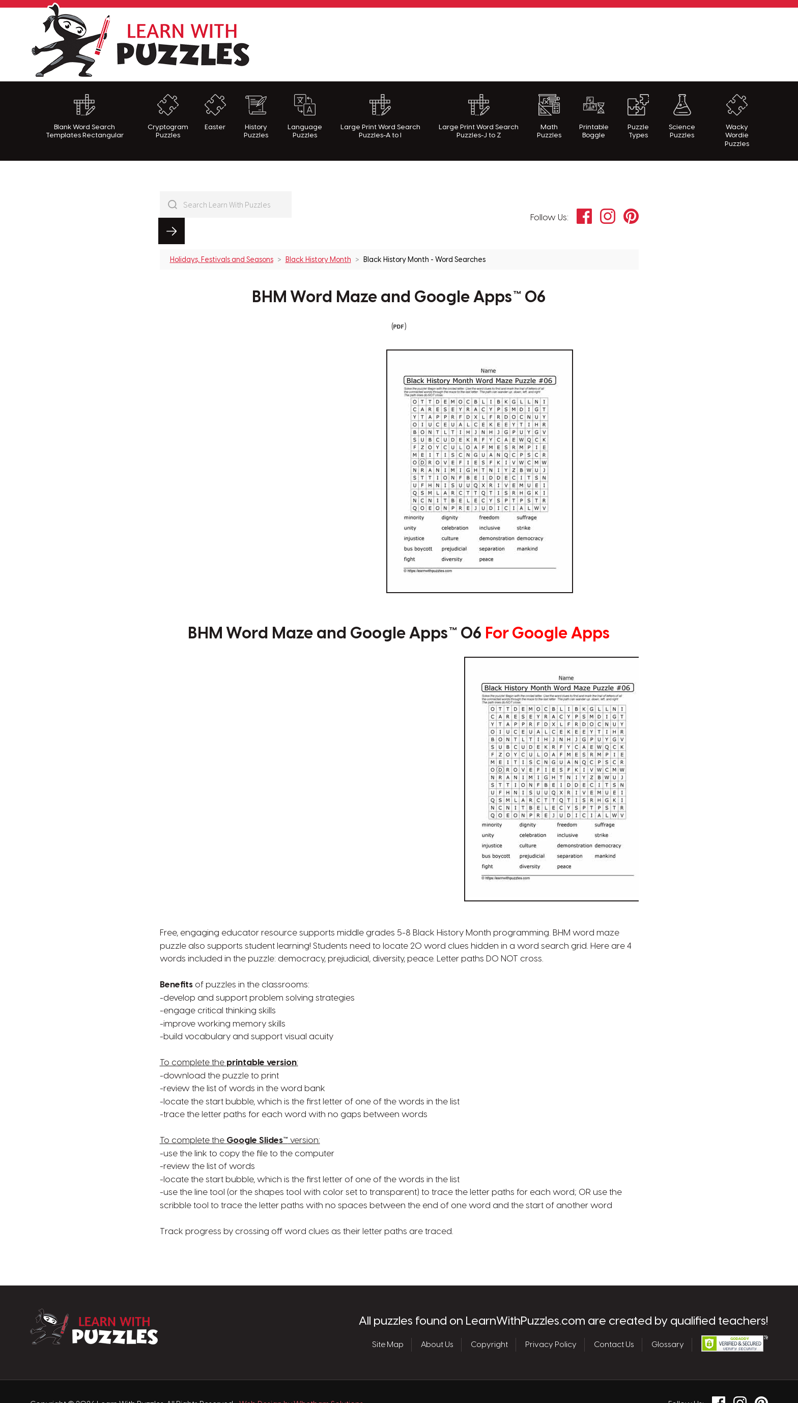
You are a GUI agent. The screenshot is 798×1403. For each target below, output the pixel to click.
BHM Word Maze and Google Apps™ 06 (399, 272)
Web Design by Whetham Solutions (301, 1378)
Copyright (489, 1318)
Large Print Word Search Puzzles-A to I (380, 116)
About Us (437, 1318)
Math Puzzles (549, 116)
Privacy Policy (551, 1318)
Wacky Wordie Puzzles (737, 121)
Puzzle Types (638, 116)
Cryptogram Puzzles (168, 116)
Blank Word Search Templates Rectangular (85, 116)
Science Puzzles (682, 116)
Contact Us (614, 1318)
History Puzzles (256, 116)
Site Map (388, 1318)
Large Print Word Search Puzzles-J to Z (479, 116)
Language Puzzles (305, 116)
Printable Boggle (594, 116)
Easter (215, 112)
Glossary (667, 1318)
